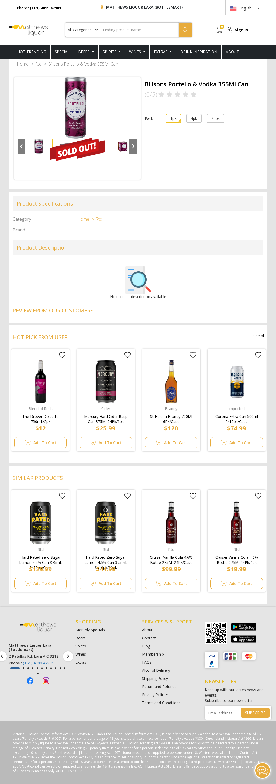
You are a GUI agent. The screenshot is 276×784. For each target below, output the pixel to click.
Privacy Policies (155, 694)
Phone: (39, 8)
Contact (149, 637)
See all (259, 335)
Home (23, 64)
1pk (173, 118)
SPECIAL (62, 51)
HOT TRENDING (31, 51)
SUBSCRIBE (255, 712)
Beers (84, 51)
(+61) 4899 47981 (38, 663)
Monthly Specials (90, 629)
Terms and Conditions (161, 702)
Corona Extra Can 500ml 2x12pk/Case (236, 418)
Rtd (38, 64)
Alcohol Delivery (156, 670)
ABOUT (232, 51)
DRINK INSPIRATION (198, 51)
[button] (15, 668)
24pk (215, 118)
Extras (161, 51)
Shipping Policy (155, 678)
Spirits (110, 51)
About (147, 629)
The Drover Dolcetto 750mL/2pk (40, 418)
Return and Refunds (159, 686)
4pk (194, 118)
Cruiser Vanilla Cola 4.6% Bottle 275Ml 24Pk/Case (171, 559)
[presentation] (68, 656)
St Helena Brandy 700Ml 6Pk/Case (171, 418)
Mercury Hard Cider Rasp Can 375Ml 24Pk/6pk (105, 418)
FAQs (146, 662)
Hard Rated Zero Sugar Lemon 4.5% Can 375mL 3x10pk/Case (40, 559)
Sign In (241, 29)
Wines (135, 51)
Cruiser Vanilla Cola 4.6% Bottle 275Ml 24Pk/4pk (236, 559)
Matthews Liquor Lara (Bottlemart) (144, 7)
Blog (146, 646)
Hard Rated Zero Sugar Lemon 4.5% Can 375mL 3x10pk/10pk (105, 559)
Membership (153, 654)
